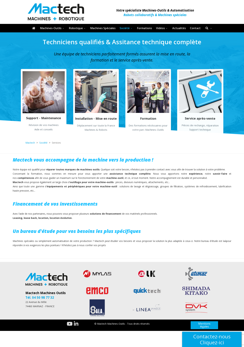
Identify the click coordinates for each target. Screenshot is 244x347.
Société (125, 28)
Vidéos (160, 28)
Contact (195, 28)
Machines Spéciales (103, 28)
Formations (144, 28)
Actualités (179, 28)
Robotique (76, 28)
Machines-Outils (51, 28)
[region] (122, 84)
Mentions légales (204, 325)
